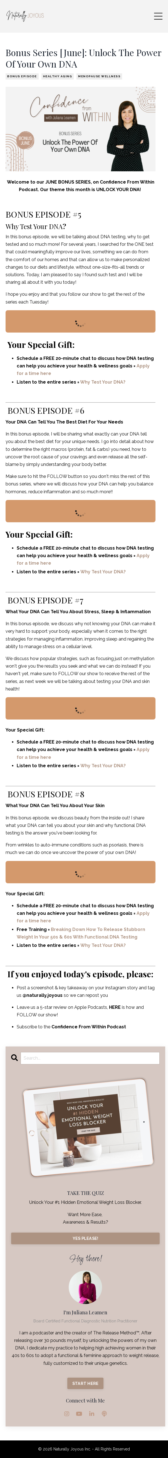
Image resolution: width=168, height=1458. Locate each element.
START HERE (85, 1383)
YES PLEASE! (85, 1238)
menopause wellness (99, 76)
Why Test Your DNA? (102, 382)
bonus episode (22, 76)
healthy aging (57, 76)
